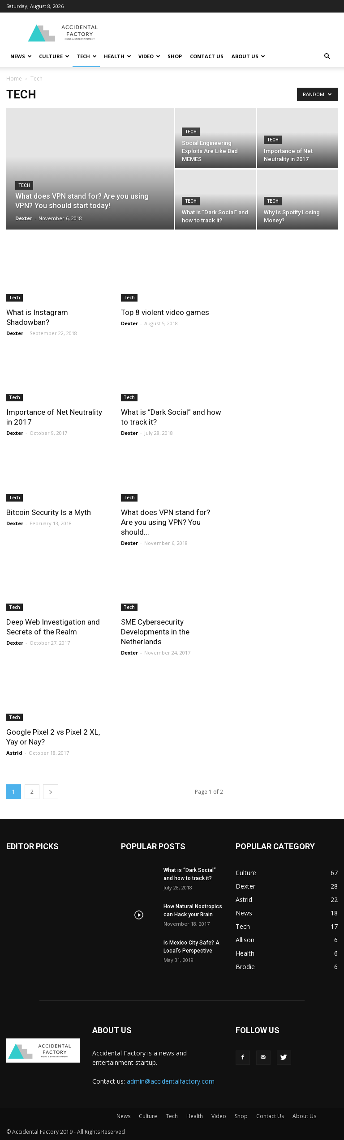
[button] (327, 56)
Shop (175, 56)
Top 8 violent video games (165, 312)
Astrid (14, 752)
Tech (87, 56)
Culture (54, 56)
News (21, 56)
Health (117, 56)
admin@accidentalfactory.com (171, 1081)
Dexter (23, 218)
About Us (248, 56)
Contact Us (207, 56)
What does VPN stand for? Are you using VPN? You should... (165, 522)
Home (14, 78)
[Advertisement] (232, 32)
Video (149, 56)
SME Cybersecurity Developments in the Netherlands (155, 631)
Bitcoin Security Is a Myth (48, 512)
